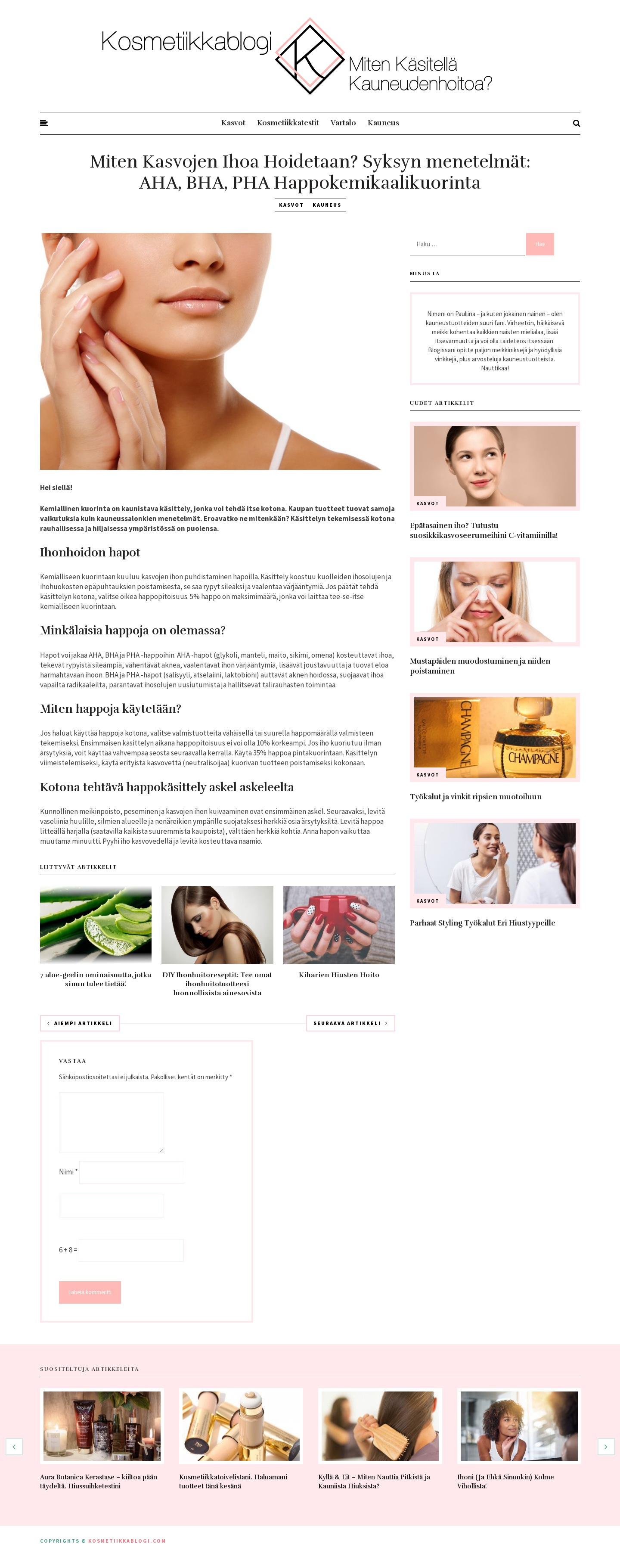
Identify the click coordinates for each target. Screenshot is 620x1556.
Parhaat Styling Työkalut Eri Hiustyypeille (482, 923)
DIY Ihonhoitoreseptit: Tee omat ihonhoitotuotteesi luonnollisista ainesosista (217, 984)
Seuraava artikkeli (350, 1023)
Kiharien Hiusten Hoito (339, 975)
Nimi (68, 1172)
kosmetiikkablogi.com (127, 1540)
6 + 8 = (69, 1250)
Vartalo (343, 122)
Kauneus (383, 122)
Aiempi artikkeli (79, 1023)
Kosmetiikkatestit (288, 122)
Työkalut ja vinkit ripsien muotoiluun (476, 796)
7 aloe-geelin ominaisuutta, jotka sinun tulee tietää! (95, 979)
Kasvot (233, 122)
